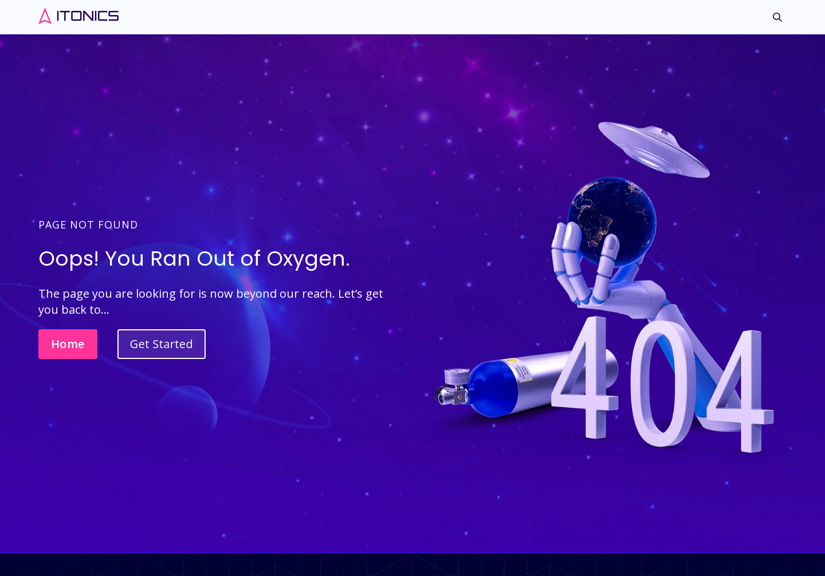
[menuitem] (777, 20)
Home (68, 344)
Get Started (161, 344)
